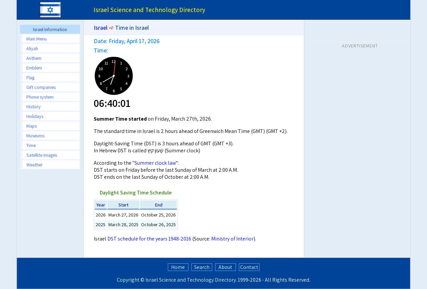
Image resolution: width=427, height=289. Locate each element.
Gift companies (41, 87)
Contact (249, 267)
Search (201, 267)
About (225, 267)
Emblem (34, 67)
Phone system (40, 97)
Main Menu (36, 38)
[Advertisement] (360, 93)
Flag (30, 77)
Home (178, 267)
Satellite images (41, 155)
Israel (100, 27)
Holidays (34, 116)
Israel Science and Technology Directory (190, 279)
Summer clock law (155, 162)
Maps (31, 126)
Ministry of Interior (232, 238)
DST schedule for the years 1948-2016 (149, 238)
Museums (35, 135)
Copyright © (130, 279)
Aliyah (32, 48)
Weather (34, 164)
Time (31, 145)
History (33, 106)
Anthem (33, 58)
